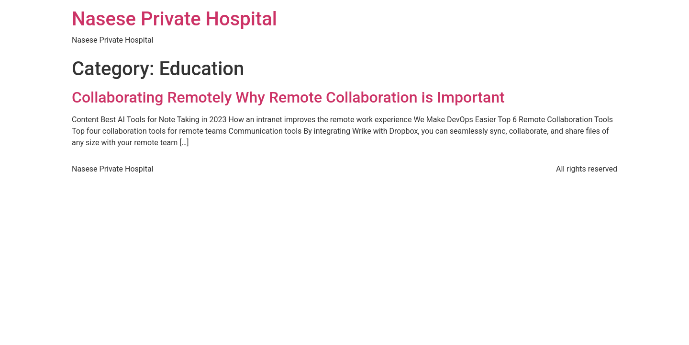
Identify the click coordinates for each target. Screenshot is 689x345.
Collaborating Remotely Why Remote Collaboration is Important (288, 97)
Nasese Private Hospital (174, 19)
